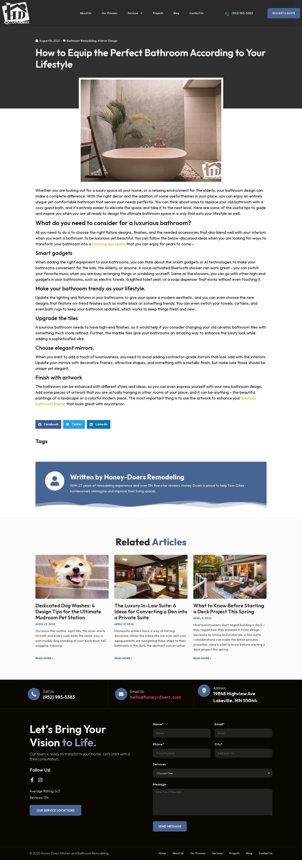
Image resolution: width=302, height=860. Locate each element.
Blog (176, 13)
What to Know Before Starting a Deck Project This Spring (228, 608)
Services (135, 13)
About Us (85, 13)
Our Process (109, 13)
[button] (48, 424)
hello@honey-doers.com (155, 697)
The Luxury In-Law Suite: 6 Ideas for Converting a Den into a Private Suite (150, 611)
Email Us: (137, 691)
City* (218, 744)
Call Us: (48, 691)
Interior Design (107, 41)
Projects (158, 13)
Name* (158, 724)
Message (159, 784)
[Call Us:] (34, 694)
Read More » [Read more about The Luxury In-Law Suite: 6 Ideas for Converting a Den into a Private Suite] (123, 658)
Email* (219, 724)
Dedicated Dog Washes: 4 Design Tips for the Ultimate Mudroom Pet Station (68, 611)
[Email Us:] (121, 694)
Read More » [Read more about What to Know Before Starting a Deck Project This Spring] (202, 658)
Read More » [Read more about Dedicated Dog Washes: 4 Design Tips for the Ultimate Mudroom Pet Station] (44, 658)
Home (162, 853)
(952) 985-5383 (242, 13)
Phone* (158, 744)
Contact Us (197, 13)
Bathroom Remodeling (81, 41)
